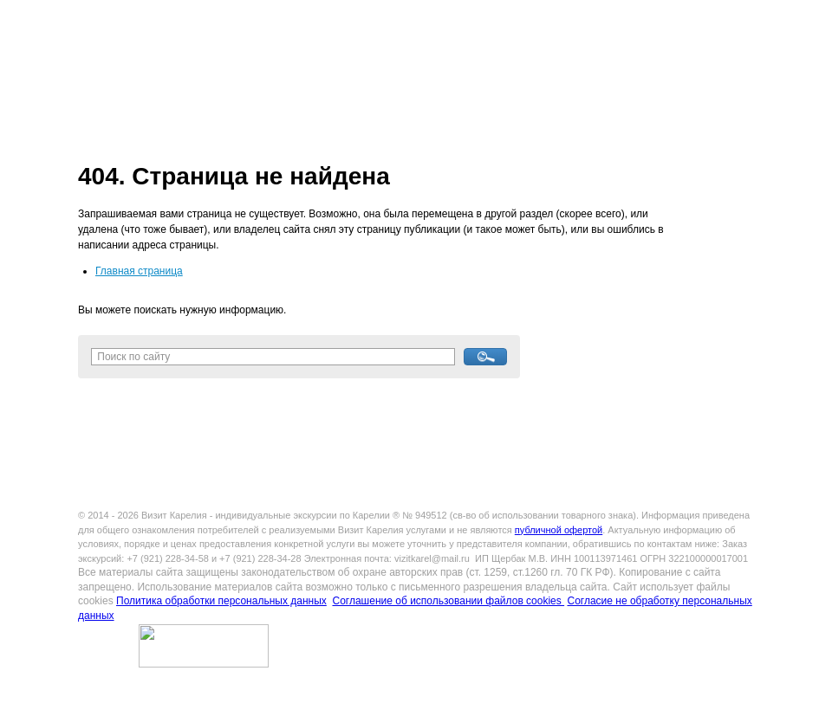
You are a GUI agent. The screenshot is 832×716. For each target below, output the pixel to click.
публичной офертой (558, 530)
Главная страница (139, 271)
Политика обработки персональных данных (221, 601)
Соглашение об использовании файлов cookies (448, 601)
